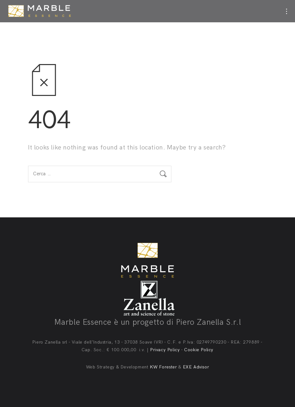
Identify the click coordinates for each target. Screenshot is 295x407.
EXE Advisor (196, 367)
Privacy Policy (165, 349)
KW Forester (163, 367)
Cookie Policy (198, 349)
